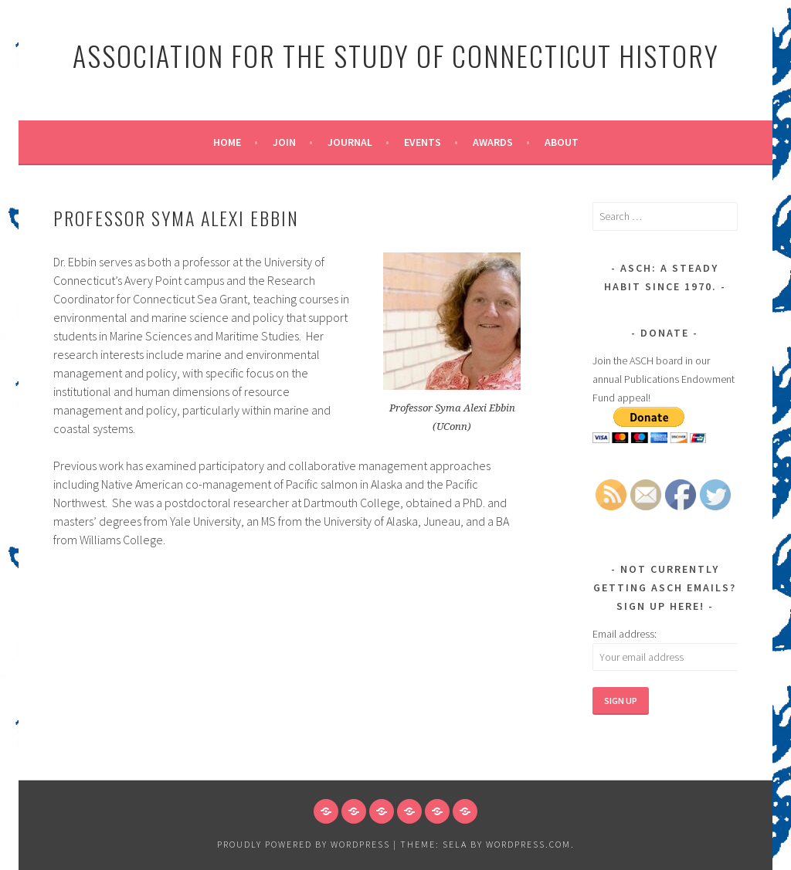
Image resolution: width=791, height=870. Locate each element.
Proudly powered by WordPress (303, 844)
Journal (350, 142)
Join (284, 142)
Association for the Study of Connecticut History (396, 55)
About (562, 142)
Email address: (624, 634)
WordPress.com (528, 844)
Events (422, 142)
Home (227, 142)
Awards (493, 142)
